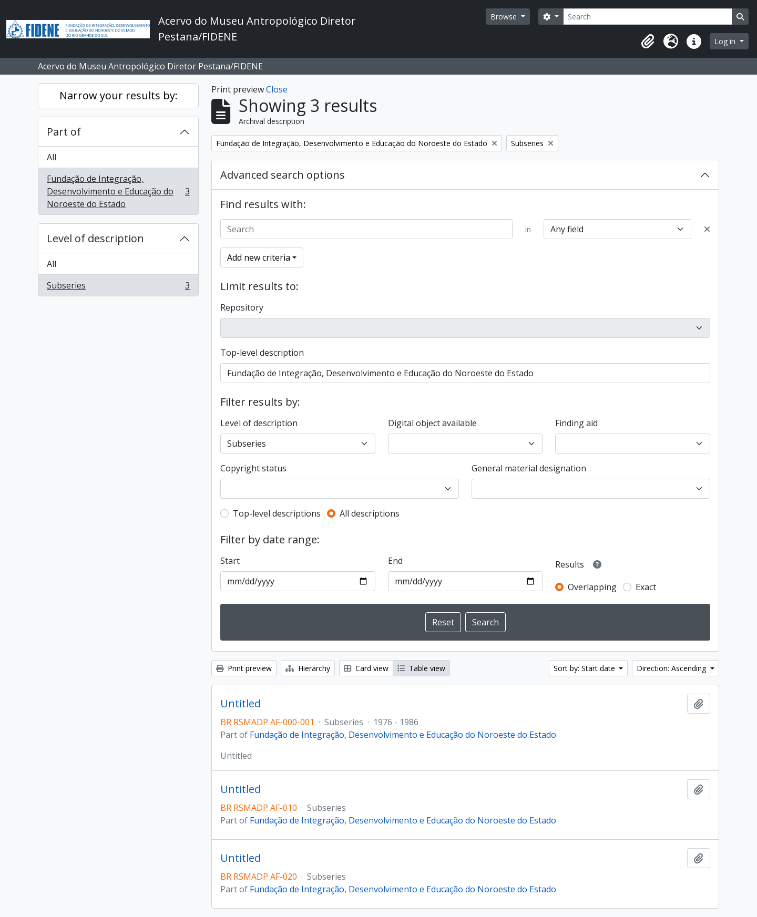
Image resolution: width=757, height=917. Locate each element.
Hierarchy (307, 668)
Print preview (244, 668)
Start (230, 560)
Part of (64, 132)
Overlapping (592, 587)
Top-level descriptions (277, 513)
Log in (726, 41)
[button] (647, 41)
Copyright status (253, 468)
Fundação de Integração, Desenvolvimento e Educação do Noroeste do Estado (118, 191)
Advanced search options (282, 175)
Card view (366, 668)
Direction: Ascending (672, 668)
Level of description (95, 238)
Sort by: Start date (585, 668)
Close (277, 89)
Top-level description (262, 352)
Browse (504, 17)
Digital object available (432, 423)
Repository (241, 307)
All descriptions (370, 513)
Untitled (240, 703)
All (51, 157)
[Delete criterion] (707, 229)
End (395, 560)
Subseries (118, 287)
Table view (421, 668)
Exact (646, 587)
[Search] (647, 16)
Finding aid (576, 423)
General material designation (529, 468)
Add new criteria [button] (258, 257)
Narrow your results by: (118, 95)
